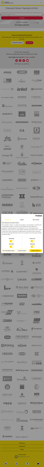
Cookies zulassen (35, 250)
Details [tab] (22, 219)
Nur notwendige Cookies (8, 250)
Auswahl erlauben (22, 250)
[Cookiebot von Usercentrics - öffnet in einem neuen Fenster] (36, 216)
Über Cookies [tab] (36, 219)
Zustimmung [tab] (8, 219)
